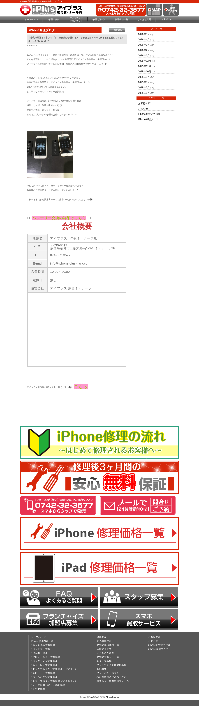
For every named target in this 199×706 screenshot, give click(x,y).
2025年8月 (144, 82)
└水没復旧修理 (39, 653)
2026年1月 (144, 55)
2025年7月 (144, 87)
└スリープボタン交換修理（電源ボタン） (54, 681)
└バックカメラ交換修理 (44, 661)
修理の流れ (53, 19)
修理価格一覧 (121, 19)
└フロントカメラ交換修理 (45, 657)
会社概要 (101, 669)
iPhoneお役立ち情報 (149, 114)
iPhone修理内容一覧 (42, 641)
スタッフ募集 (104, 661)
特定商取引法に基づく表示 (111, 677)
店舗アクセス (104, 649)
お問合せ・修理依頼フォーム (113, 681)
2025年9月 (144, 77)
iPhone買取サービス (108, 657)
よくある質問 (144, 19)
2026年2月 (144, 50)
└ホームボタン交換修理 (44, 677)
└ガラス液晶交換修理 (43, 645)
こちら (81, 386)
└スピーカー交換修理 (43, 673)
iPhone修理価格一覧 (108, 645)
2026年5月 (144, 34)
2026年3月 (144, 44)
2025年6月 (144, 93)
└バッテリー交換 (40, 649)
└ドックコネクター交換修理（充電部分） (54, 669)
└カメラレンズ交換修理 (44, 665)
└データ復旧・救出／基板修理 (48, 685)
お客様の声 (166, 19)
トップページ (31, 19)
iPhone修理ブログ (148, 119)
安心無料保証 (104, 641)
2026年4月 (144, 39)
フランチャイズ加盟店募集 (111, 665)
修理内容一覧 (99, 19)
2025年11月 (144, 66)
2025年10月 (144, 71)
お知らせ (143, 108)
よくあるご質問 (105, 653)
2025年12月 (144, 60)
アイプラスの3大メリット (76, 19)
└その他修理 (38, 689)
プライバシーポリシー (109, 673)
